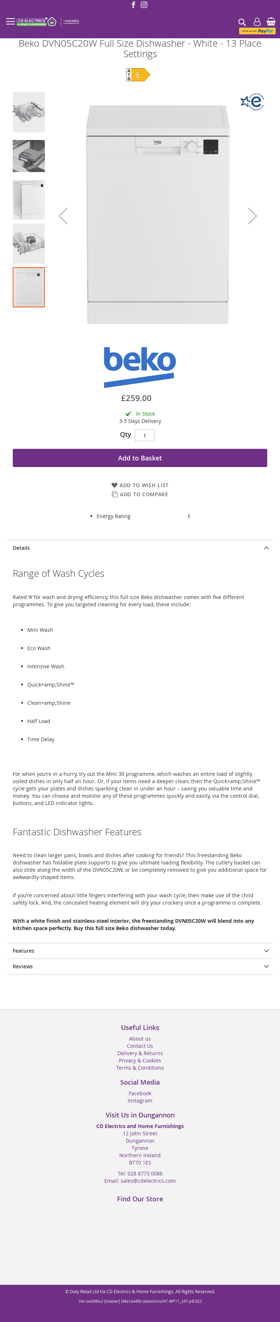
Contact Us (140, 1045)
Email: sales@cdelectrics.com (140, 1180)
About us (140, 1038)
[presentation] (140, 548)
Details (21, 547)
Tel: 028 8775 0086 (140, 1173)
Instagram (140, 1100)
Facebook (140, 1093)
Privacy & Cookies (140, 1060)
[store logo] (47, 21)
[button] (63, 216)
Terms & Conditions (140, 1067)
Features (23, 950)
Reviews (23, 966)
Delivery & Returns (140, 1053)
